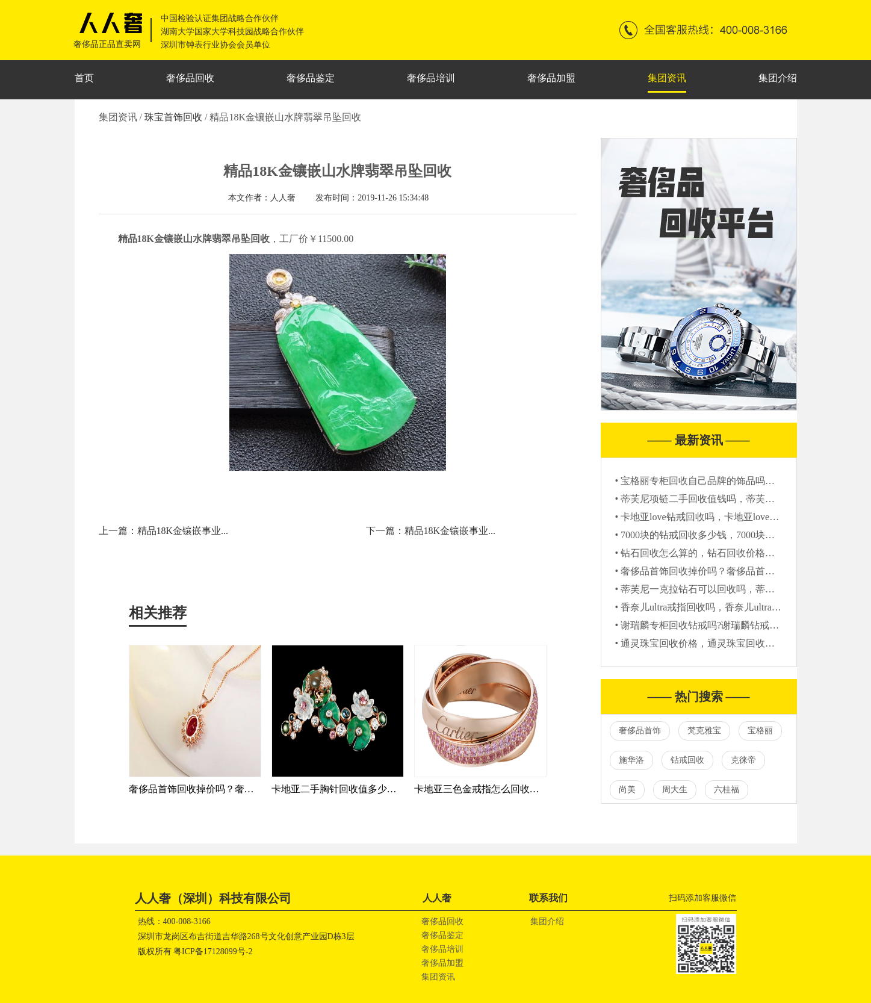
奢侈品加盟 (551, 78)
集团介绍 (777, 78)
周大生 (674, 789)
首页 (84, 78)
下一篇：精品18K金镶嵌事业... (431, 531)
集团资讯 (667, 78)
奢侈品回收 (190, 78)
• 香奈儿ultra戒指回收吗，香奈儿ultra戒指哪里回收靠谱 (732, 607)
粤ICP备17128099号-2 (212, 951)
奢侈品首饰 (640, 730)
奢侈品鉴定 (311, 78)
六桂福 (726, 789)
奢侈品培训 (431, 78)
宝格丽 (760, 730)
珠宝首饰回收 (174, 117)
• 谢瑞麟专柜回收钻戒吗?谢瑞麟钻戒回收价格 (711, 625)
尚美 (627, 789)
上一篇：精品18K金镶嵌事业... (164, 531)
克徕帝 (743, 760)
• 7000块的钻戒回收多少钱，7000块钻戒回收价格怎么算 (733, 535)
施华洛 (631, 760)
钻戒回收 (687, 760)
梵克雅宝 (704, 730)
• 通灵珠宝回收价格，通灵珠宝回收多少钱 (705, 643)
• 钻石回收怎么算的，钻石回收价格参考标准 (709, 553)
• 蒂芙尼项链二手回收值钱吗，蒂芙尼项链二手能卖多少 (733, 499)
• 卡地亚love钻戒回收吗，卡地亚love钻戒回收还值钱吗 (731, 517)
